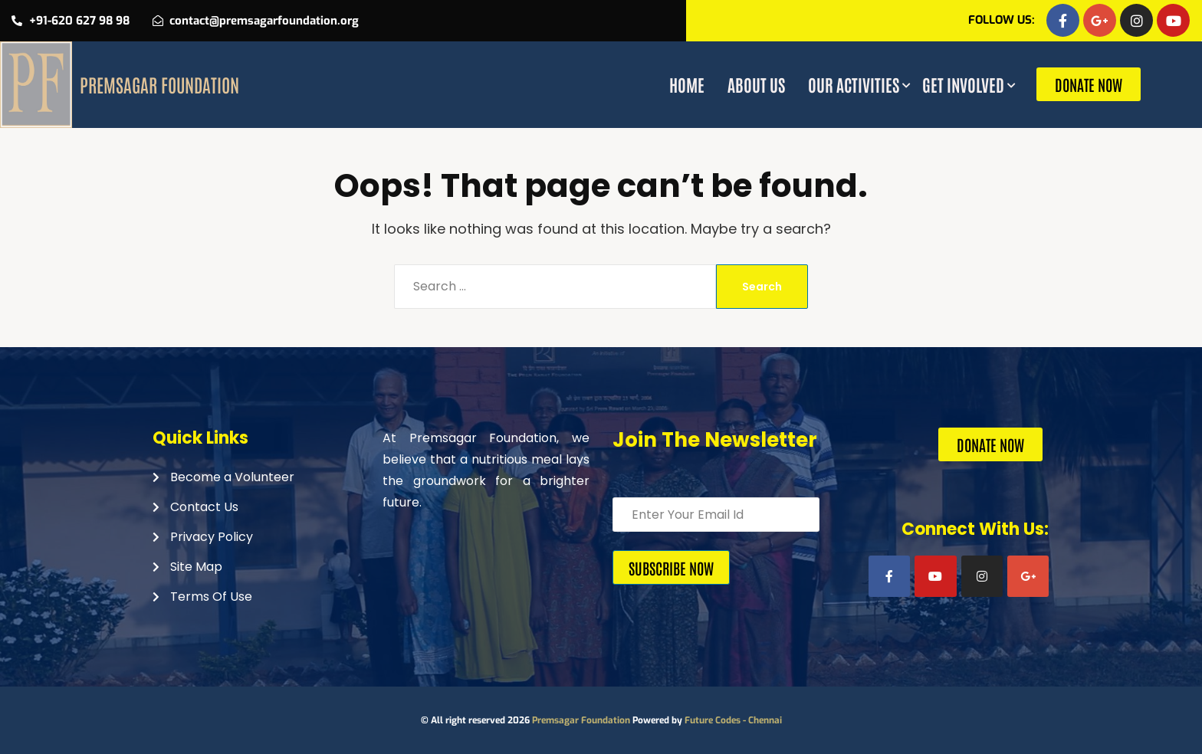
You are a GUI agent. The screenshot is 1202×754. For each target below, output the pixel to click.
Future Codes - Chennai (733, 720)
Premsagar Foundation (581, 720)
